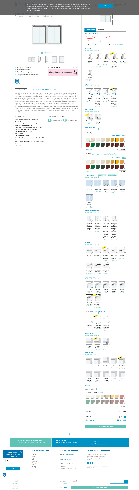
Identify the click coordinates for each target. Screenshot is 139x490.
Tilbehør (34, 456)
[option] (47, 34)
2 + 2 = (11, 464)
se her (20, 145)
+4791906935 (70, 449)
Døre (33, 450)
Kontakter (35, 462)
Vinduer (34, 449)
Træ (33, 454)
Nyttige (34, 457)
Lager (33, 452)
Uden (88, 392)
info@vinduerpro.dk (99, 438)
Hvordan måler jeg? (117, 44)
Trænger (12, 468)
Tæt (105, 5)
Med (94, 392)
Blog (33, 459)
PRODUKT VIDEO (48, 53)
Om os (34, 461)
